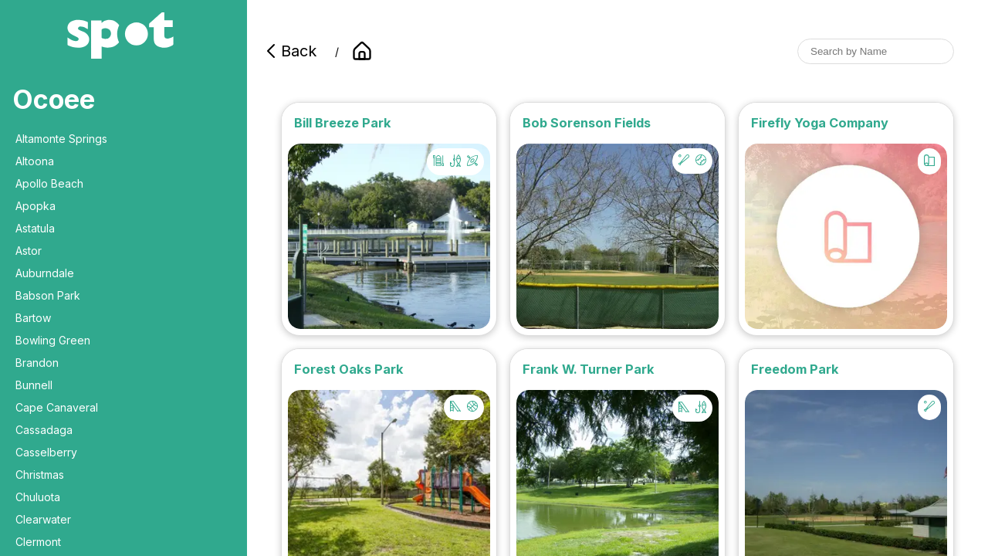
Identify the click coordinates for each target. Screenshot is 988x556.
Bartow (33, 317)
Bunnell (33, 385)
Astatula (35, 228)
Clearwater (43, 519)
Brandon (37, 362)
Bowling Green (52, 340)
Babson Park (47, 295)
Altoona (34, 161)
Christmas (39, 474)
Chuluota (37, 496)
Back (289, 51)
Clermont (38, 541)
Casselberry (46, 452)
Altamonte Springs (61, 138)
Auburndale (44, 273)
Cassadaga (44, 429)
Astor (28, 250)
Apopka (35, 205)
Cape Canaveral (56, 407)
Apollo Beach (49, 183)
